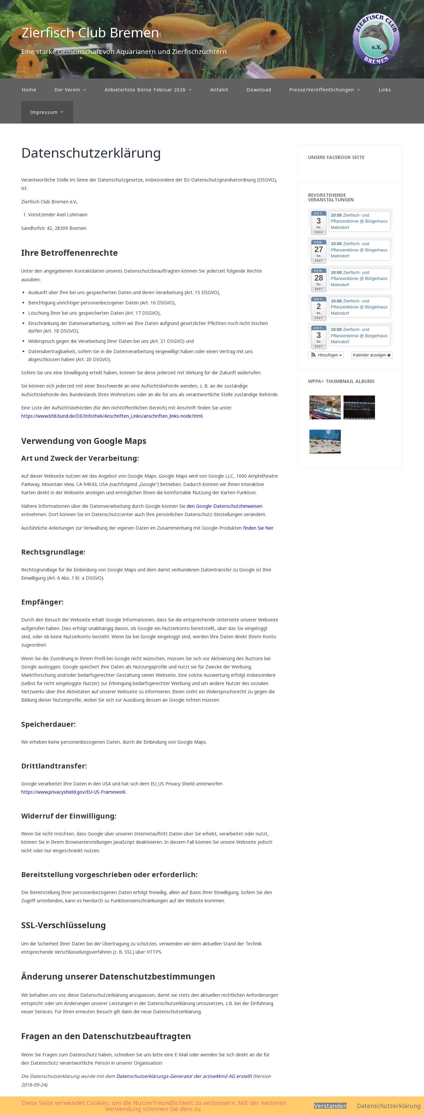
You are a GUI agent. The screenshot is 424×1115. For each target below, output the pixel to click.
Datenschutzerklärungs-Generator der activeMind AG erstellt (184, 1076)
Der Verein (67, 89)
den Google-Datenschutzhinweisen (224, 506)
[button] (326, 355)
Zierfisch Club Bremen (90, 32)
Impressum (44, 112)
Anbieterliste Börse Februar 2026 (145, 89)
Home (29, 89)
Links (385, 89)
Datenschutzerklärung (389, 1106)
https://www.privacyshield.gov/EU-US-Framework (73, 792)
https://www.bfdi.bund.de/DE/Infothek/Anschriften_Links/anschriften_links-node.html (111, 416)
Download (258, 89)
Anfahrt (219, 89)
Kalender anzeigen (372, 355)
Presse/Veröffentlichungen (321, 89)
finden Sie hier (257, 528)
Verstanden (330, 1106)
